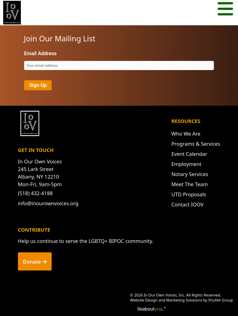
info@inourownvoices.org (48, 203)
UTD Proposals (188, 194)
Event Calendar (189, 153)
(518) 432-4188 (35, 193)
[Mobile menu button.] (225, 9)
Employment (186, 163)
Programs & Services (195, 143)
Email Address (40, 53)
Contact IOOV (187, 204)
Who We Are (185, 133)
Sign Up (38, 85)
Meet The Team (189, 184)
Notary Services (189, 174)
